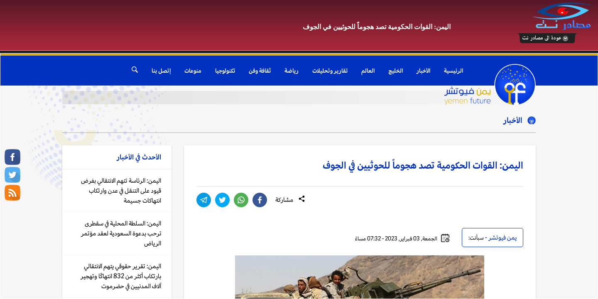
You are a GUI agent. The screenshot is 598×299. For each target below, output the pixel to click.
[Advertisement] (151, 25)
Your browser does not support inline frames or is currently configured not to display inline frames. (299, 176)
